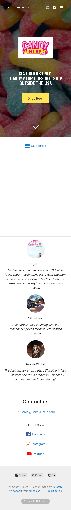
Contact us (23, 7)
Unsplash (34, 490)
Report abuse (54, 490)
